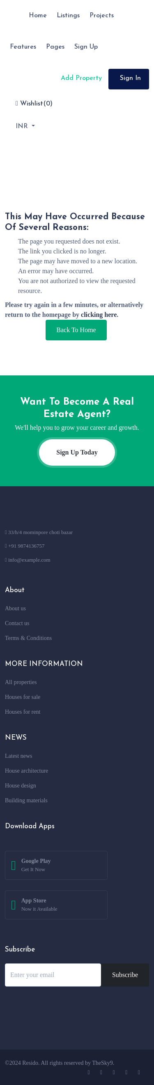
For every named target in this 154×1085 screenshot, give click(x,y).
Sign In (130, 78)
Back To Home (76, 329)
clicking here (99, 314)
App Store (39, 905)
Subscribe (125, 974)
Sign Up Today (77, 452)
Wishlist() (34, 103)
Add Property (80, 78)
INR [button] (23, 126)
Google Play (36, 866)
